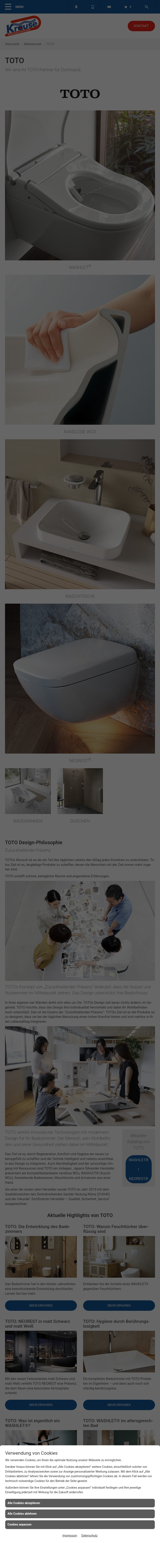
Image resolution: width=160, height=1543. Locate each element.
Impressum (69, 1535)
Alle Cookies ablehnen (22, 1513)
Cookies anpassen (19, 1524)
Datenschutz (89, 1535)
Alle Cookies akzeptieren (24, 1503)
